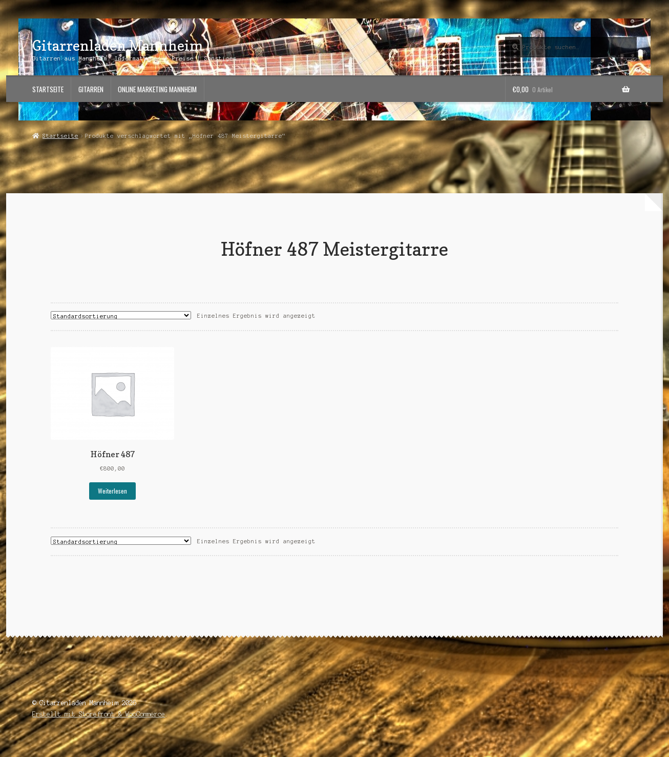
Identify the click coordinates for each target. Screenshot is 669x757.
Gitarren (90, 89)
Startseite (48, 89)
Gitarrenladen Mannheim (117, 45)
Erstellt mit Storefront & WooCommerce (98, 714)
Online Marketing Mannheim (157, 89)
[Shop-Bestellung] (121, 315)
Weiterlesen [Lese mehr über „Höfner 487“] (112, 490)
